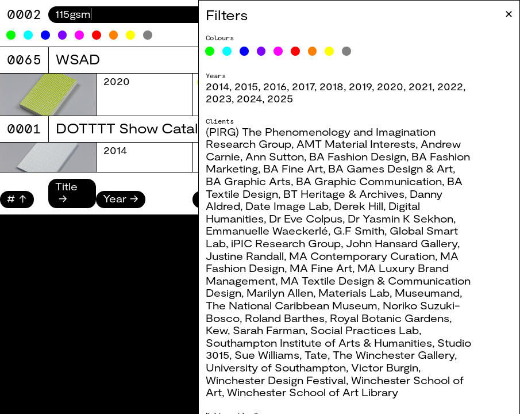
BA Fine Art (293, 168)
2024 (249, 98)
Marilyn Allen (279, 292)
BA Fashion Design (357, 156)
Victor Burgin (384, 367)
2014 (217, 86)
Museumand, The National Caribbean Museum (334, 299)
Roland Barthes (285, 318)
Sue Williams (266, 354)
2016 (275, 86)
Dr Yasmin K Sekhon (400, 218)
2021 (420, 86)
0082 (24, 14)
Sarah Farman (269, 330)
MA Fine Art (321, 268)
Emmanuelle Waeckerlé (267, 230)
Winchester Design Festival (276, 380)
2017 (303, 86)
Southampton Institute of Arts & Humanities (319, 342)
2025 (280, 98)
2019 (360, 86)
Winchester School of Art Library (312, 392)
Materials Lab (354, 292)
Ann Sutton (274, 156)
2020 (390, 86)
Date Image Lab (287, 206)
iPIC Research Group (286, 243)
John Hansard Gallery (401, 243)
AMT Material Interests (355, 143)
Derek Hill (358, 206)
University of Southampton (276, 367)
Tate (316, 354)
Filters (227, 14)
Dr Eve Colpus (305, 218)
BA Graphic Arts (248, 181)
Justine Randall (245, 256)
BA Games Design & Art (390, 168)
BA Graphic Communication (369, 181)
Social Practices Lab (364, 330)
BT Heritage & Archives (344, 193)
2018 (331, 86)
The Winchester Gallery (393, 354)
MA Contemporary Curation (362, 256)
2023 (219, 98)
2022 (450, 86)
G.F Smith (358, 230)
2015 (246, 86)
